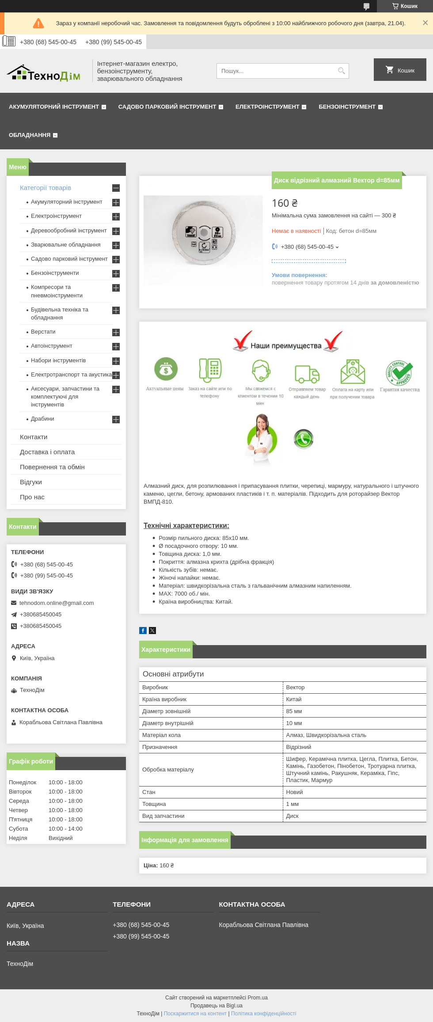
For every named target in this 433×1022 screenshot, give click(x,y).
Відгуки (31, 482)
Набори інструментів (58, 360)
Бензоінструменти (55, 273)
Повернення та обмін (52, 467)
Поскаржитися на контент (195, 1014)
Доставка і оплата (47, 452)
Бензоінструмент (347, 106)
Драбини (42, 418)
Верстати (43, 331)
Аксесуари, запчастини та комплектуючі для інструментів (65, 396)
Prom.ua (258, 998)
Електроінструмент (267, 106)
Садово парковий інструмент (167, 106)
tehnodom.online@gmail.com (56, 603)
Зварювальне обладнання (66, 244)
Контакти (33, 437)
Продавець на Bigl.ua (216, 1006)
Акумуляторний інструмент (54, 106)
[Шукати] (341, 71)
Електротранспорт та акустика (71, 374)
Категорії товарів (45, 187)
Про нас (32, 497)
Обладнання (29, 135)
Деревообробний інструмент (69, 230)
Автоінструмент (51, 345)
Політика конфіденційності (263, 1014)
